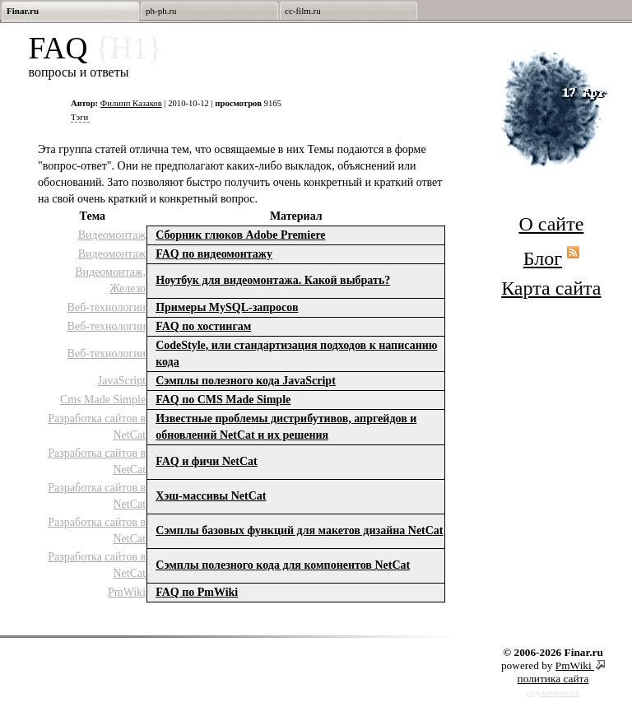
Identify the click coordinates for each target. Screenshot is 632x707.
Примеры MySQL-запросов (227, 307)
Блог (542, 258)
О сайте (550, 224)
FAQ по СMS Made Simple (223, 399)
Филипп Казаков (131, 103)
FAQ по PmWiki (197, 592)
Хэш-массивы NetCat (211, 496)
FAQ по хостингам (203, 326)
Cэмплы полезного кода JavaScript (246, 380)
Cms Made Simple (103, 399)
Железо (127, 288)
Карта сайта (551, 288)
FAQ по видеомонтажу (214, 254)
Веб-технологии (106, 307)
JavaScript (122, 380)
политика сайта (553, 678)
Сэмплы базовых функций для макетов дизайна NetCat (299, 530)
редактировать (553, 692)
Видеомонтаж (112, 235)
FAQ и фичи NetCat (207, 461)
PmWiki (127, 592)
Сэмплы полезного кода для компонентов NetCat (283, 565)
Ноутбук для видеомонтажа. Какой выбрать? (273, 280)
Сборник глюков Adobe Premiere (240, 235)
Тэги (79, 117)
